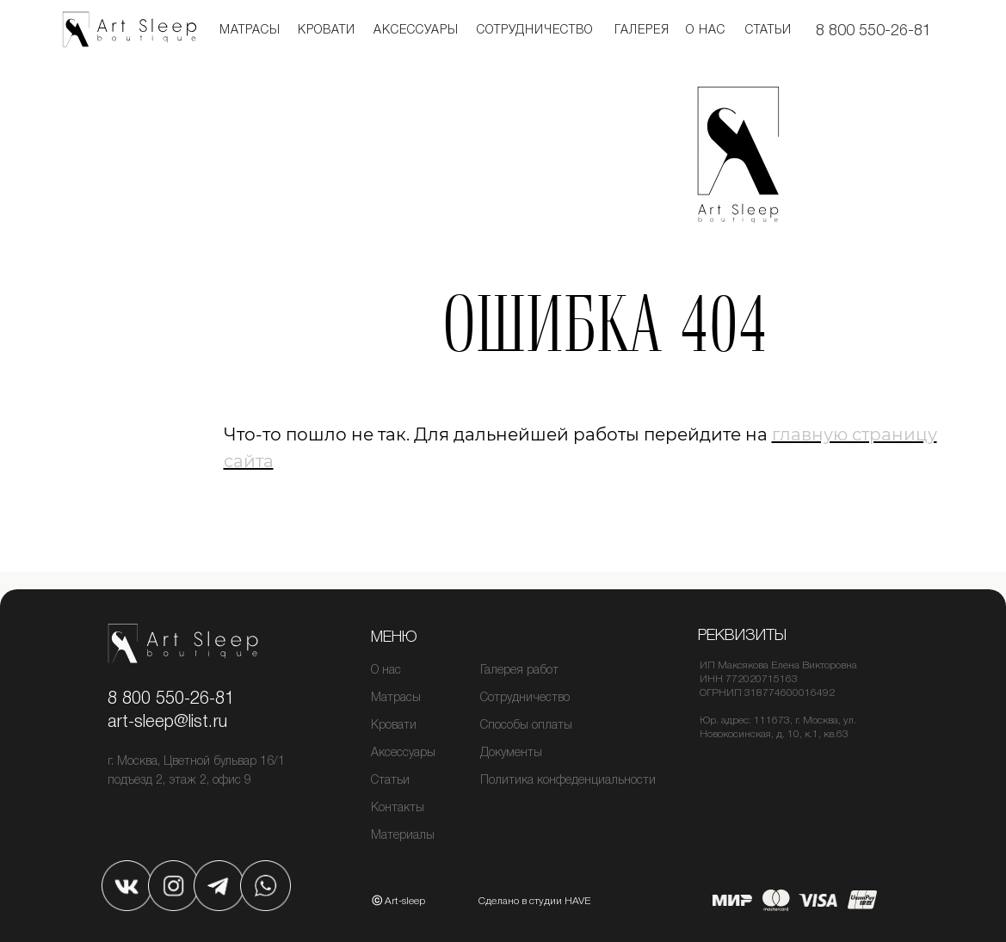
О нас (705, 30)
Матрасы (250, 30)
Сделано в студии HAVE (534, 901)
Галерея (642, 30)
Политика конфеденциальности (568, 780)
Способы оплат (522, 725)
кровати (326, 30)
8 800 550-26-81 (873, 31)
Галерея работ (519, 670)
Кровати (394, 725)
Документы (511, 753)
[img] (127, 885)
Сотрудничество (535, 30)
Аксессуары (416, 30)
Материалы (403, 835)
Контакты (397, 808)
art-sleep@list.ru (167, 722)
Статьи (768, 30)
